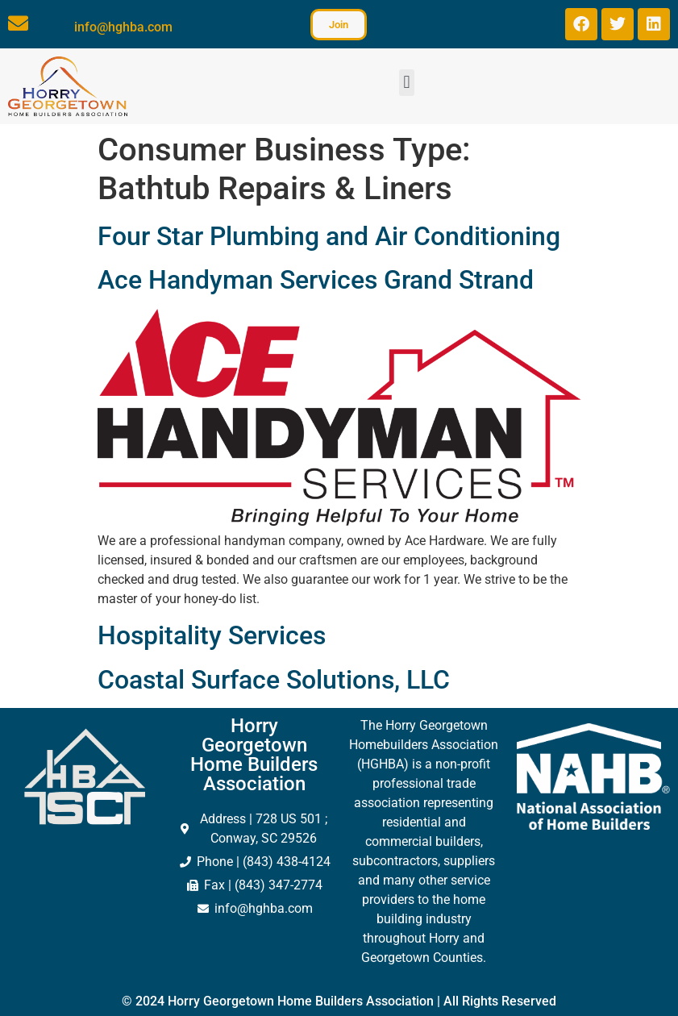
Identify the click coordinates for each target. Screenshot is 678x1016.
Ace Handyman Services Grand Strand (316, 279)
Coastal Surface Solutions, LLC (274, 679)
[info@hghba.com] (18, 23)
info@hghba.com (123, 27)
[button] (406, 82)
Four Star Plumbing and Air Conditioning (329, 236)
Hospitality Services (212, 635)
